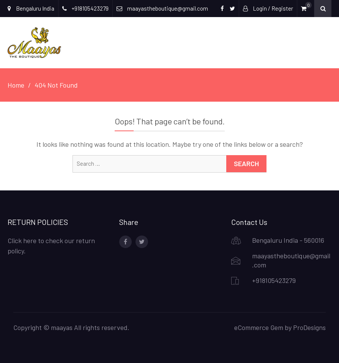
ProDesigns (309, 327)
